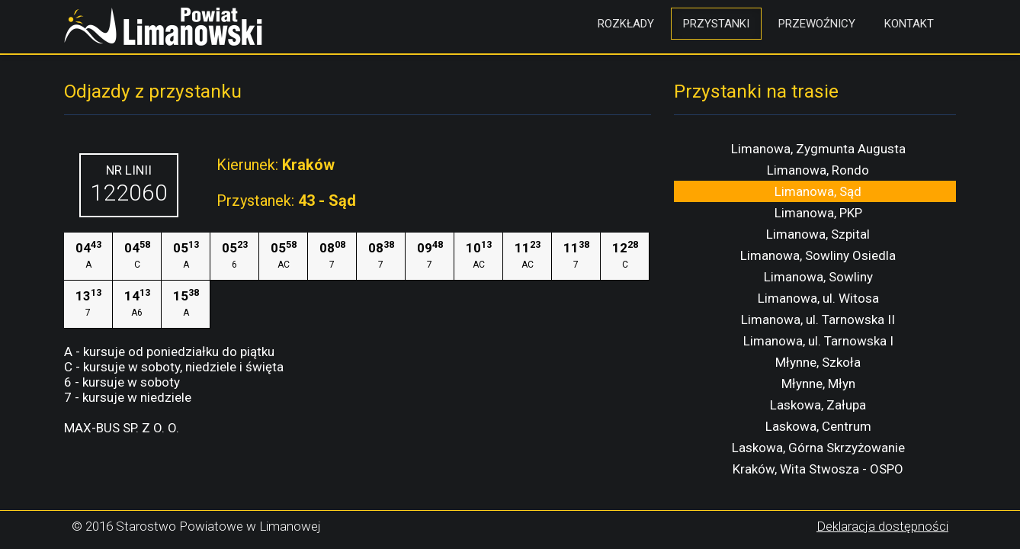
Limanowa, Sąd (818, 191)
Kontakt (909, 23)
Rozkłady (626, 23)
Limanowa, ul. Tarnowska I (818, 340)
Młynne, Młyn (818, 383)
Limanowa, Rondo (818, 170)
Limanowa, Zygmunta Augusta (818, 148)
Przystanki (716, 23)
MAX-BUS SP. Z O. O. (121, 427)
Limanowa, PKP (818, 212)
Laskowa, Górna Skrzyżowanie (818, 447)
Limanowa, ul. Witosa (818, 298)
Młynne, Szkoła (818, 362)
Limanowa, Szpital (818, 234)
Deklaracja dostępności (882, 526)
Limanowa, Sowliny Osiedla (818, 255)
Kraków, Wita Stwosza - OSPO (818, 469)
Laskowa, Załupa (818, 405)
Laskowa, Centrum (818, 426)
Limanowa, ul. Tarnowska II (818, 319)
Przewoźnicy (816, 23)
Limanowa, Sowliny (818, 276)
